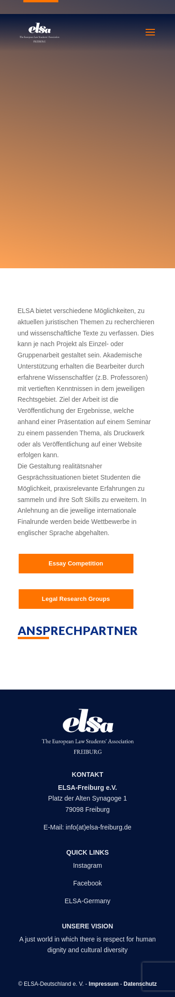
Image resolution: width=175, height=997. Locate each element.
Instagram (87, 865)
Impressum (104, 984)
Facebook (87, 883)
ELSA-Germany (87, 901)
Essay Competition (76, 563)
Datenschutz (140, 984)
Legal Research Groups (76, 598)
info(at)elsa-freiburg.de (99, 827)
